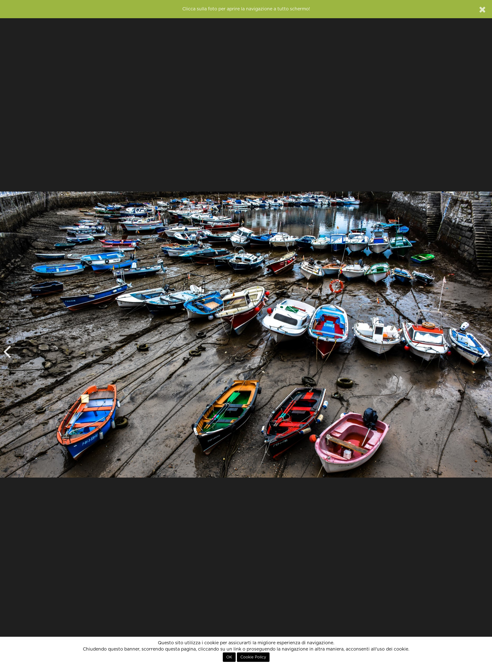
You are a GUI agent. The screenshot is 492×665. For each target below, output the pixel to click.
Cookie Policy (253, 657)
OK (229, 657)
